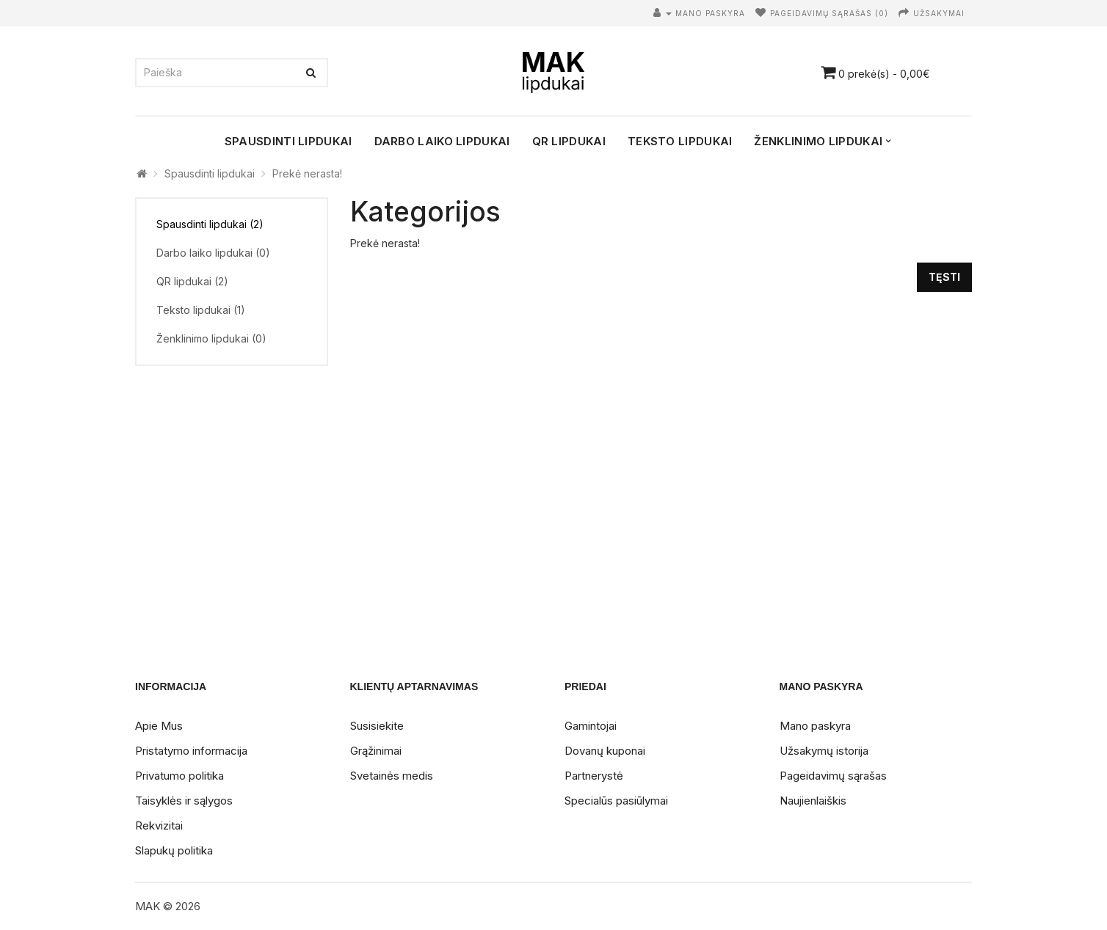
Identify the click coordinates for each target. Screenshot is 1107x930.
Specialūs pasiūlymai (616, 801)
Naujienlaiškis (813, 801)
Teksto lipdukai (680, 141)
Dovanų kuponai (605, 751)
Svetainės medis (391, 776)
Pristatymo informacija (191, 751)
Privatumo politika (179, 776)
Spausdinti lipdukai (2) (210, 224)
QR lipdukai (569, 141)
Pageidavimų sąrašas (833, 776)
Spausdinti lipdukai (288, 141)
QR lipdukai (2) (192, 281)
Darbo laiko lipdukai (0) (213, 252)
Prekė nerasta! (307, 173)
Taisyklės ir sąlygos (184, 801)
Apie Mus (159, 726)
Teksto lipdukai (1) (200, 310)
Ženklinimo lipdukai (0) (211, 338)
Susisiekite (377, 726)
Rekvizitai (159, 825)
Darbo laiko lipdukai (442, 141)
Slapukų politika (174, 850)
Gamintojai (591, 726)
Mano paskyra (815, 726)
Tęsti (944, 277)
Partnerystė (594, 776)
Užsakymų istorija (824, 751)
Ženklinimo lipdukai (818, 141)
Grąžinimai (376, 751)
